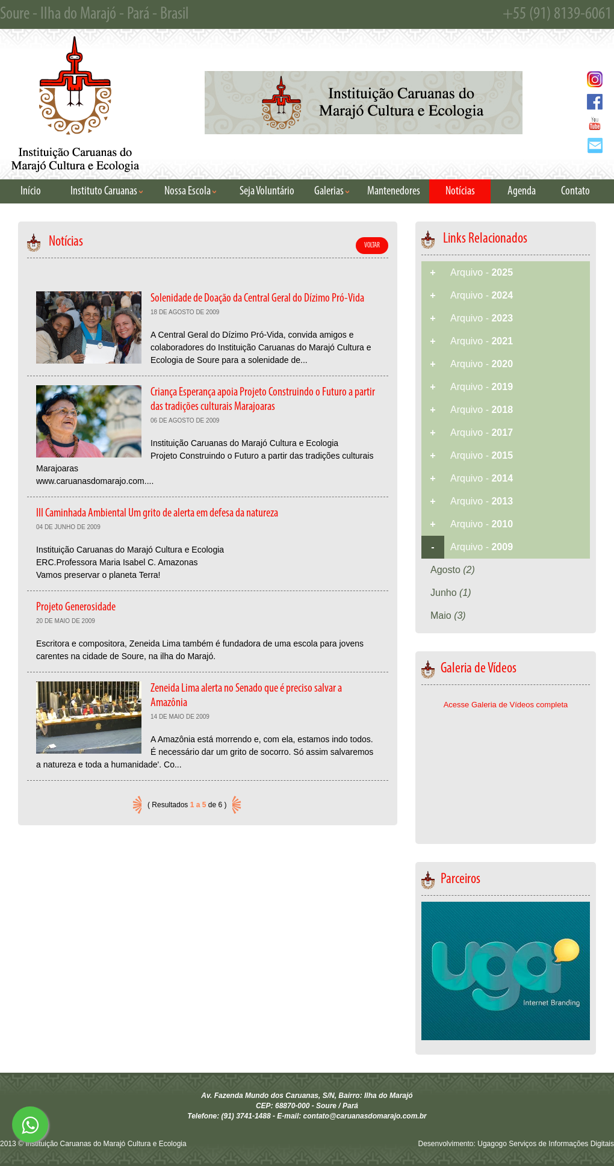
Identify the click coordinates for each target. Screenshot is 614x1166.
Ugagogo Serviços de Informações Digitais (545, 1144)
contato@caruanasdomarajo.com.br (365, 1116)
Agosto (452, 570)
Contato (575, 191)
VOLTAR (372, 245)
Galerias (331, 191)
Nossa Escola (190, 191)
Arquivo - (481, 272)
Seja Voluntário (267, 191)
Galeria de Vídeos (468, 669)
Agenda (521, 191)
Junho (450, 593)
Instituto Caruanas (106, 191)
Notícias (460, 191)
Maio (448, 615)
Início (30, 191)
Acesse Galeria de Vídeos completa (506, 704)
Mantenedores (393, 191)
